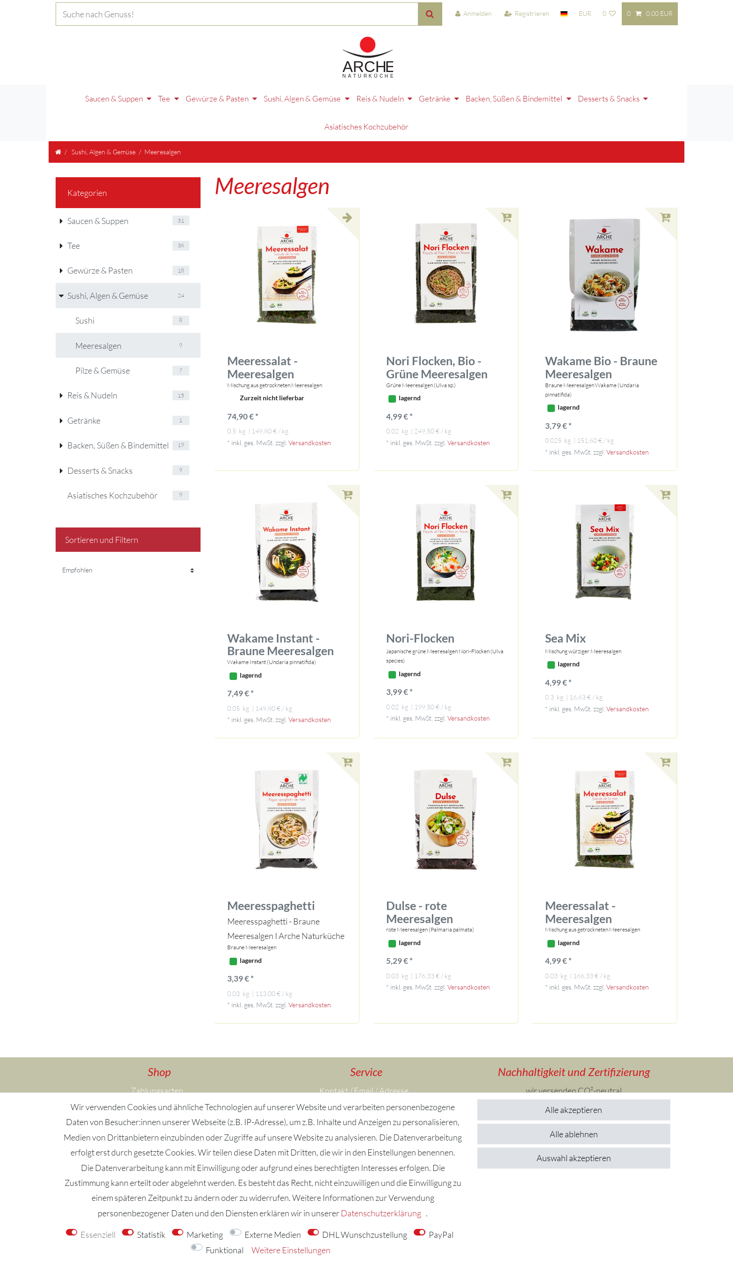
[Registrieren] (527, 13)
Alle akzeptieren (573, 1110)
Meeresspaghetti (271, 870)
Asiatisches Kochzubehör (651, 91)
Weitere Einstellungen (291, 1250)
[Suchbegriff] (237, 14)
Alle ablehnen (574, 1134)
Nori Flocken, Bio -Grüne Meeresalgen (437, 332)
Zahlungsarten (157, 1055)
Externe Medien (272, 1234)
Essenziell (97, 1234)
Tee (119, 91)
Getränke (389, 91)
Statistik (151, 1234)
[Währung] (585, 13)
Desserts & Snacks (563, 91)
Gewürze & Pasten (171, 91)
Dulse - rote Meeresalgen (419, 876)
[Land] (564, 13)
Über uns (154, 1085)
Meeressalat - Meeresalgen (262, 332)
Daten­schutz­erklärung (381, 1213)
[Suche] (430, 14)
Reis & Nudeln (335, 91)
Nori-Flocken (420, 602)
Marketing (205, 1234)
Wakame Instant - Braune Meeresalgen (280, 609)
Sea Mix (565, 602)
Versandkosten (309, 407)
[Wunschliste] (609, 13)
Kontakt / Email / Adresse (364, 1055)
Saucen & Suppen (69, 91)
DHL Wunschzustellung (364, 1234)
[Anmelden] (473, 13)
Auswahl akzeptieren (574, 1158)
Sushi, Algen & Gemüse (256, 91)
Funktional (225, 1250)
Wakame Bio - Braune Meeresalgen (601, 332)
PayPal (441, 1234)
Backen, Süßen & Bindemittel (468, 91)
